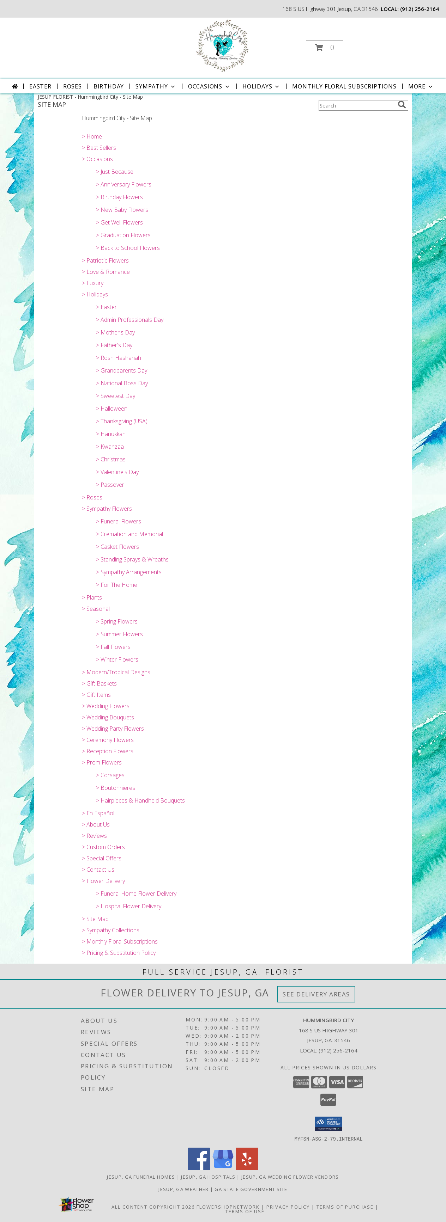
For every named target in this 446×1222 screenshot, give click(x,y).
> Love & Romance (106, 272)
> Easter (106, 307)
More (421, 86)
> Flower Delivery (103, 881)
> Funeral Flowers (118, 521)
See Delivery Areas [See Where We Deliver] (316, 994)
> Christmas (111, 459)
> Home (92, 136)
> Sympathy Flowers (107, 508)
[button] (324, 47)
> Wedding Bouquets (108, 717)
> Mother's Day (115, 332)
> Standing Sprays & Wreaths (132, 559)
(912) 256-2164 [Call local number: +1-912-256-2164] (419, 8)
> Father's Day (114, 345)
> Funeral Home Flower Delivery (136, 893)
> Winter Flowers (117, 659)
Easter (40, 86)
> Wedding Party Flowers (113, 728)
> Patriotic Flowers (105, 260)
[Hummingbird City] (222, 45)
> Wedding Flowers (105, 706)
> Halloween (111, 408)
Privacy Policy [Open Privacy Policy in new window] (288, 1206)
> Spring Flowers (117, 621)
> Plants (92, 597)
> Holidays (95, 294)
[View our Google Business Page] (223, 1168)
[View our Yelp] (247, 1168)
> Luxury (92, 283)
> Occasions (97, 159)
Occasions (209, 86)
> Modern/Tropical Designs (116, 672)
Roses (72, 86)
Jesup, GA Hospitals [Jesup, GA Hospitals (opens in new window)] (208, 1176)
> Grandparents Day (121, 370)
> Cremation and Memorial (129, 534)
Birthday (109, 86)
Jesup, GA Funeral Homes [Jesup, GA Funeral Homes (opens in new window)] (141, 1176)
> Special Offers (101, 858)
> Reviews (94, 836)
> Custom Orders (103, 847)
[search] (402, 104)
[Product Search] (356, 105)
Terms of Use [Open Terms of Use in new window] (245, 1211)
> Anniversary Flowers (123, 184)
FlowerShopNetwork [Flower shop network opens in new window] (228, 1206)
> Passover (110, 485)
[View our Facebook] (199, 1168)
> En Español (98, 813)
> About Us (96, 824)
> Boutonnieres (115, 788)
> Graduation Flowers (123, 235)
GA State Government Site (251, 1189)
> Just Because (114, 172)
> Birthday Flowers (119, 197)
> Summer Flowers (119, 634)
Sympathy (155, 86)
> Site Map (95, 919)
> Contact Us (98, 869)
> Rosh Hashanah (118, 358)
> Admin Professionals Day (129, 320)
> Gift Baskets (99, 683)
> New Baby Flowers (122, 210)
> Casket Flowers (117, 547)
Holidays (261, 86)
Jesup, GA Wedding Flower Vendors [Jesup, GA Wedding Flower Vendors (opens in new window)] (290, 1176)
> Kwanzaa (110, 446)
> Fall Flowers (113, 647)
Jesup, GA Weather (183, 1189)
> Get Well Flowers (119, 222)
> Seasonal (96, 609)
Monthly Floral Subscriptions (344, 86)
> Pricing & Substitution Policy (119, 953)
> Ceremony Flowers (108, 740)
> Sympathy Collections (110, 930)
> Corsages (110, 775)
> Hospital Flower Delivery (128, 906)
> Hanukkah (111, 434)
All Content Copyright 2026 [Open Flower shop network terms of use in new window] (153, 1206)
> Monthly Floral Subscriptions (120, 941)
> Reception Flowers (107, 751)
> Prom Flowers (102, 762)
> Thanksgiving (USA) (121, 421)
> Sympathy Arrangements (129, 572)
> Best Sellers (99, 148)
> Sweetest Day (115, 396)
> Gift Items (96, 695)
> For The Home (116, 585)
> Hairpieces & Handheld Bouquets (140, 800)
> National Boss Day (122, 383)
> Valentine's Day (117, 472)
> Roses (92, 497)
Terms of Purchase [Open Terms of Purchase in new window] (345, 1206)
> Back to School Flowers (128, 248)
